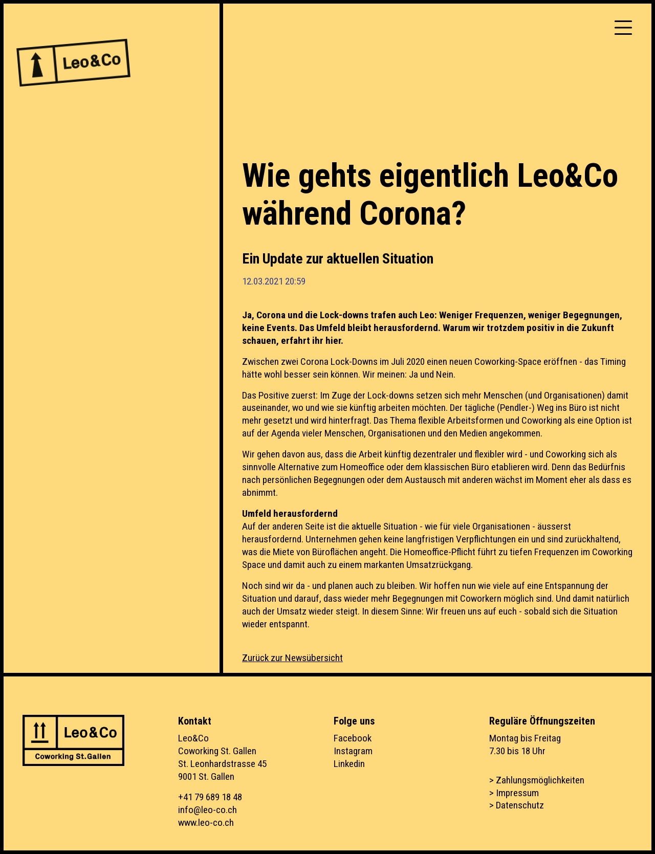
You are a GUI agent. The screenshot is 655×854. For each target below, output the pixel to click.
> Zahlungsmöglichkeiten (536, 780)
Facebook (353, 738)
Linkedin (349, 764)
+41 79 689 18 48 (210, 797)
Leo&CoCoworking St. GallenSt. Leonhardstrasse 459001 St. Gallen (222, 757)
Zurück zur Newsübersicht (292, 658)
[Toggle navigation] (623, 27)
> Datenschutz (516, 805)
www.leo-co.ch (206, 822)
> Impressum (514, 793)
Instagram (353, 751)
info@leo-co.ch (207, 810)
